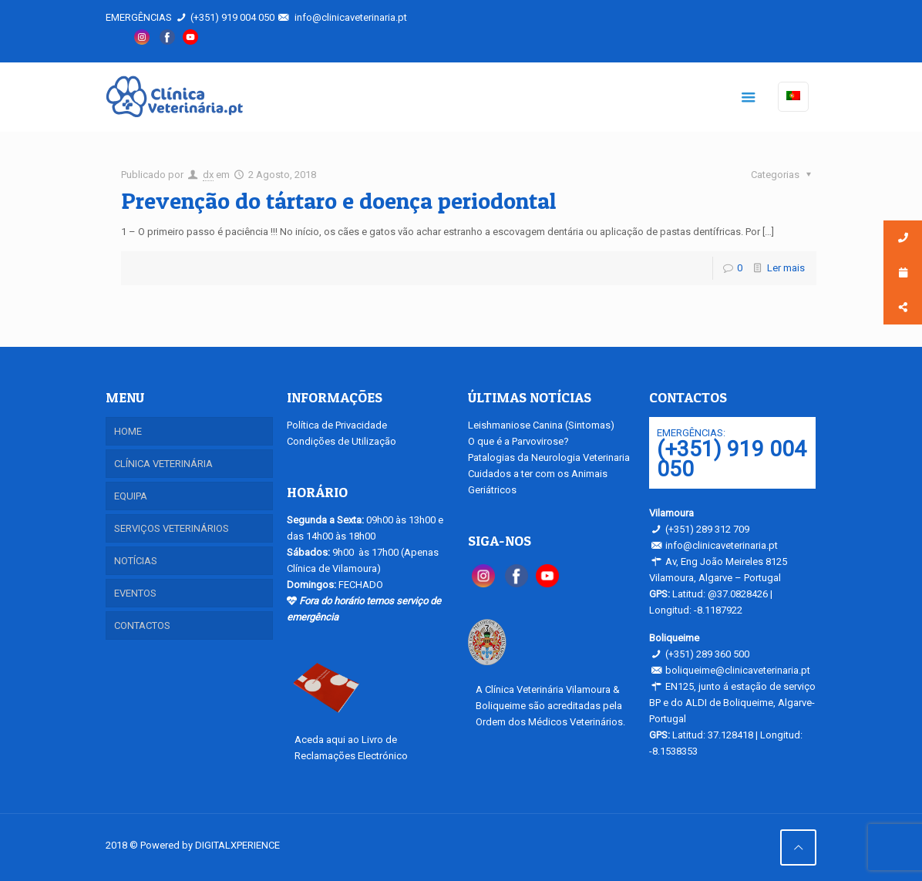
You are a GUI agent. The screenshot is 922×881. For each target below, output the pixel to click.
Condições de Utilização (341, 441)
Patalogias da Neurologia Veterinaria (549, 457)
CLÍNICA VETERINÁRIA (163, 463)
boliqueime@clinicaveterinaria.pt (737, 670)
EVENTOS (135, 593)
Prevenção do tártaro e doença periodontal (338, 200)
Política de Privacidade (337, 425)
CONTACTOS (142, 625)
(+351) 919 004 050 (232, 17)
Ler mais (786, 268)
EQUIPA (130, 496)
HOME (128, 431)
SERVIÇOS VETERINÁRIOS (171, 528)
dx (208, 174)
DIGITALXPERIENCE (237, 845)
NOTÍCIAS (135, 561)
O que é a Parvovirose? (518, 441)
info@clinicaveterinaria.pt (350, 17)
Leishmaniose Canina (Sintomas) (541, 425)
